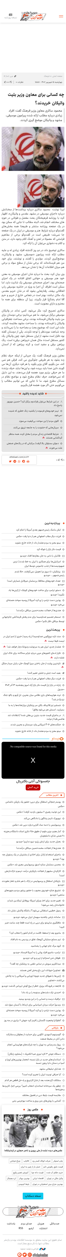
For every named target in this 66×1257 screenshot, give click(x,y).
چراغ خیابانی (15, 1161)
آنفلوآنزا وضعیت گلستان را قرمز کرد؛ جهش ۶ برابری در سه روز (32, 1020)
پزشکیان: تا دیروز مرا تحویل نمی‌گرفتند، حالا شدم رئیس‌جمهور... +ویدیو (39, 573)
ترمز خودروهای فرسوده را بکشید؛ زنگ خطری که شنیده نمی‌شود (35, 413)
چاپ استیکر (58, 1161)
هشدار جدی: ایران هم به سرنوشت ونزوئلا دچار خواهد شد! (34, 647)
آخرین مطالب (52, 795)
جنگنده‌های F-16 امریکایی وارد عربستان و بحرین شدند (35, 725)
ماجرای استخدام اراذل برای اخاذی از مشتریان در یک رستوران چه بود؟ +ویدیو (33, 857)
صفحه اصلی (57, 76)
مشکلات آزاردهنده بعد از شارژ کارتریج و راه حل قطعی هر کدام (33, 1080)
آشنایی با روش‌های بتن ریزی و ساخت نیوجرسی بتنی (36, 1101)
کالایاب (26, 1161)
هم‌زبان (40, 1224)
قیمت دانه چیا (37, 1172)
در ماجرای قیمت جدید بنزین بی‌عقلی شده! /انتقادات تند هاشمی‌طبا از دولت (36, 717)
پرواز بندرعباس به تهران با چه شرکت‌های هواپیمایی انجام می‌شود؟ (35, 1046)
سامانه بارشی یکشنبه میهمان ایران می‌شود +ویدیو (37, 917)
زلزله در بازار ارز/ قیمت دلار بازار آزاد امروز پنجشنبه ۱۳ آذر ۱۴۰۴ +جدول (34, 687)
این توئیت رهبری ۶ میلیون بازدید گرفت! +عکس (39, 812)
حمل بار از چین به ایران (30, 1166)
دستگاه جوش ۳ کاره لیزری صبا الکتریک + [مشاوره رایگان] (34, 1054)
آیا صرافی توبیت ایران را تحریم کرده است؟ (41, 1074)
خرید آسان (33, 787)
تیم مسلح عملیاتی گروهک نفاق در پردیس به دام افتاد (35, 939)
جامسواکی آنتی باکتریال (33, 781)
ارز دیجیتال (11, 1178)
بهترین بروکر (24, 1178)
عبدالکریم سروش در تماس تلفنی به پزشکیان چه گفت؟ (35, 964)
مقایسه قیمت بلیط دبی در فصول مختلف (41, 1095)
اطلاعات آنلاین (33, 16)
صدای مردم (26, 1224)
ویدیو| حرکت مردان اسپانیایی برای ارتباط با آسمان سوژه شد (33, 1005)
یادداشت (11, 1224)
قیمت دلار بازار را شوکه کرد (49, 549)
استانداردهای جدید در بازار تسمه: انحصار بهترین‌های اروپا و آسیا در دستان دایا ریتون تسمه (34, 1061)
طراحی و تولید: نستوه (33, 1249)
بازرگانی (55, 1028)
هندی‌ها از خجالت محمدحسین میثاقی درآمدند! (38, 610)
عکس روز (33, 1109)
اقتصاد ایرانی (38, 1178)
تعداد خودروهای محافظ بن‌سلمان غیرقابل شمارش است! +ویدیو (35, 582)
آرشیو (31, 1228)
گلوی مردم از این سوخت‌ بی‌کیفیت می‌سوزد (39, 421)
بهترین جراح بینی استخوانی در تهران (47, 1184)
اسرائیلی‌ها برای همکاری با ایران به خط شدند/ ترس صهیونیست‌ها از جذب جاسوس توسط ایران (38, 564)
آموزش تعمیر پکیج (20, 1172)
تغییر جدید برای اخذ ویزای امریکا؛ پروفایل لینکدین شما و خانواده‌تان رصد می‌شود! (36, 903)
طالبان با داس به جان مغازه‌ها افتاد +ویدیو (40, 556)
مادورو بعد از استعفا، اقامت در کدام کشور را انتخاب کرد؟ (35, 933)
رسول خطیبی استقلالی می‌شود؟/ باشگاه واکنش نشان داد (34, 911)
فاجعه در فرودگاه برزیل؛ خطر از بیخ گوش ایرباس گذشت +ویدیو (31, 986)
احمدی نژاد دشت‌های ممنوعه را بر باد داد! (41, 992)
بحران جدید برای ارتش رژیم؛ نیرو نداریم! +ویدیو (38, 842)
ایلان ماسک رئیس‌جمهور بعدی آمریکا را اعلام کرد (38, 530)
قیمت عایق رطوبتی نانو (53, 1166)
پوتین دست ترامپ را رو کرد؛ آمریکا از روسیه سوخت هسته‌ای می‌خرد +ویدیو (35, 602)
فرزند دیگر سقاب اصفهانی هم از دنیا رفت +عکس (38, 536)
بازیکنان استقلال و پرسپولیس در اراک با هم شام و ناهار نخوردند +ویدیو (33, 883)
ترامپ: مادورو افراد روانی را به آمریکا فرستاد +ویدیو (37, 952)
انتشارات (43, 1228)
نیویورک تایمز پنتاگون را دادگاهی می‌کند (42, 818)
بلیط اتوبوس (23, 1184)
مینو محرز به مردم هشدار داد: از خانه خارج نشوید (38, 543)
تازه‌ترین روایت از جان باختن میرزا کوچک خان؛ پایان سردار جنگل (31, 663)
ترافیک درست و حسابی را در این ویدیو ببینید (40, 999)
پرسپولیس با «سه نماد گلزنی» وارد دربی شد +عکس (36, 825)
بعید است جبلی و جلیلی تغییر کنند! (44, 673)
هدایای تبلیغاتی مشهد (50, 1069)
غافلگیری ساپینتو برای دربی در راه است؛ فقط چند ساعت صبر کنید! (34, 925)
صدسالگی (54, 1224)
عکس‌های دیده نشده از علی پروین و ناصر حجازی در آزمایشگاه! (33, 1150)
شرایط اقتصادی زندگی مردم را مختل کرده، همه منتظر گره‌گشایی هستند (35, 436)
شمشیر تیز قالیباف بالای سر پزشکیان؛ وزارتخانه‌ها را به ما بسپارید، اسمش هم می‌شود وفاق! (36, 707)
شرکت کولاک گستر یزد (41, 1161)
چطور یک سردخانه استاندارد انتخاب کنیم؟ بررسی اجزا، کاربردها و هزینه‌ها (33, 1087)
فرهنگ (46, 76)
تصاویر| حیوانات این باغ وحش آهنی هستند (40, 970)
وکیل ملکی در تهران (55, 1178)
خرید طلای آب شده (54, 1172)
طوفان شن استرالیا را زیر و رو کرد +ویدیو (42, 958)
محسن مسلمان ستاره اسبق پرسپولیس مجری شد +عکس (34, 865)
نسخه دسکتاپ (33, 1196)
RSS (21, 1228)
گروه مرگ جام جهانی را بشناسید (46, 946)
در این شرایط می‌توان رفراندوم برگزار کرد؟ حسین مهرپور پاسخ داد (34, 403)
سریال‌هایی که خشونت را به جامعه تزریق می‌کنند (36, 427)
